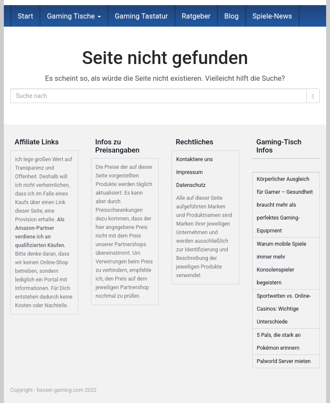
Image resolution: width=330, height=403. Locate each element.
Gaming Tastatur (141, 16)
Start (25, 16)
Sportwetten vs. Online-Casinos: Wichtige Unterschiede (284, 309)
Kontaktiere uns (194, 159)
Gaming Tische (74, 16)
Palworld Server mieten (284, 361)
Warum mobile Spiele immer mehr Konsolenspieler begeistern (281, 263)
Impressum (189, 172)
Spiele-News (272, 16)
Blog (231, 16)
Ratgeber (196, 16)
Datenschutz (190, 185)
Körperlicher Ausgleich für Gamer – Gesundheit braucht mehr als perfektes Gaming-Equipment (285, 205)
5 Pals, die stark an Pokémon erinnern (279, 341)
